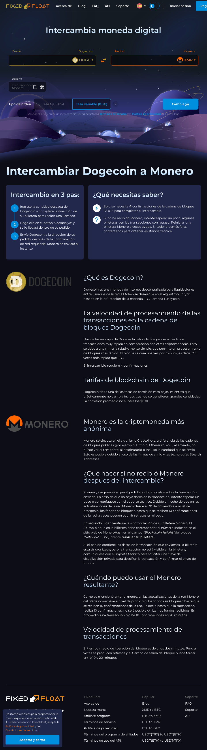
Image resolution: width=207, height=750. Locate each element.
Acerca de (64, 6)
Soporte (122, 6)
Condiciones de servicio (24, 729)
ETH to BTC (151, 728)
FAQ (95, 6)
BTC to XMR (151, 716)
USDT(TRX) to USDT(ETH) (161, 734)
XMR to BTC (151, 710)
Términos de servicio (113, 114)
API (107, 6)
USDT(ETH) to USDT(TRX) (161, 741)
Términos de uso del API (102, 741)
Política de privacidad (146, 114)
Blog (82, 6)
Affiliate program (97, 716)
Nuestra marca (95, 710)
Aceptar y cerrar (36, 739)
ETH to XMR (151, 722)
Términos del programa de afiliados (111, 734)
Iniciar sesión (180, 6)
